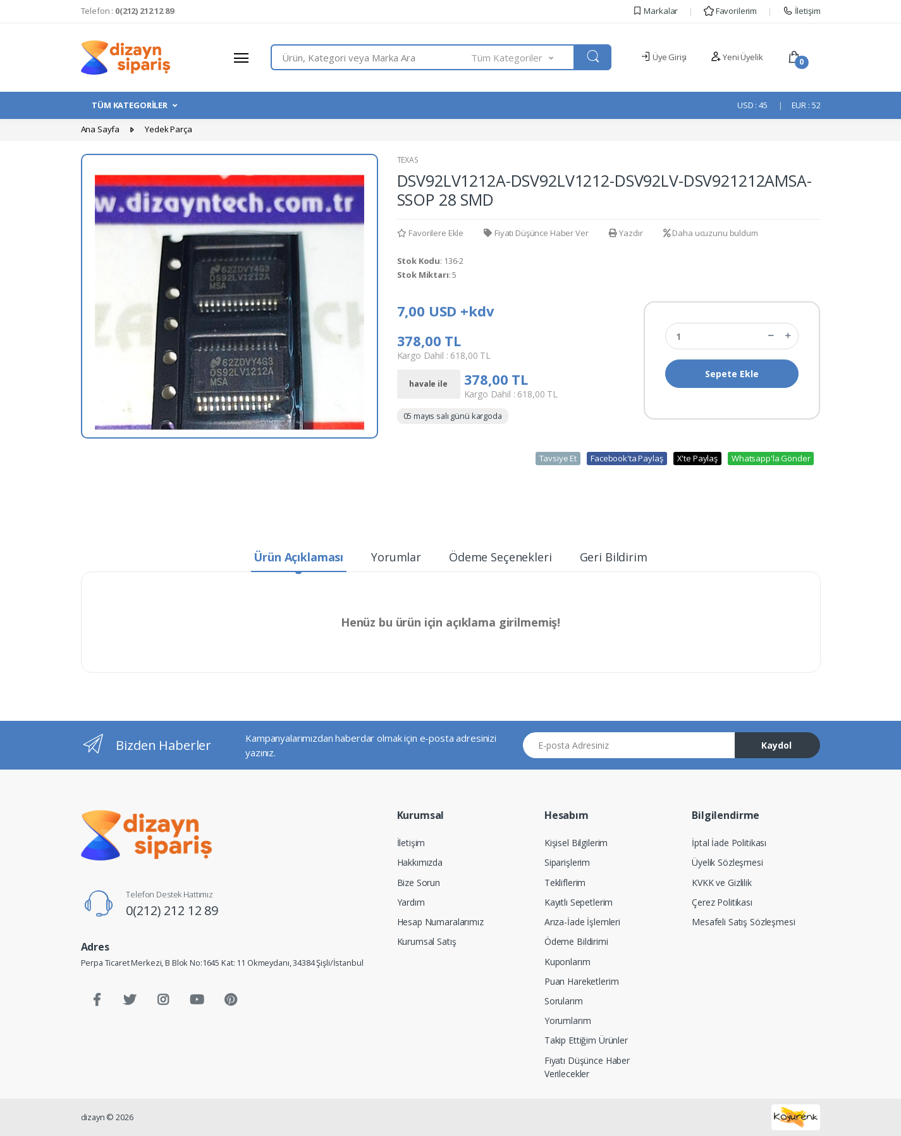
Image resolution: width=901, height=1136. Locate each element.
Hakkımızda (420, 862)
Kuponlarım (567, 962)
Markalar (655, 10)
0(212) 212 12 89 (172, 910)
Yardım (411, 902)
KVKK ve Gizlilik (722, 883)
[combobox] (371, 57)
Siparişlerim (567, 862)
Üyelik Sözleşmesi (727, 862)
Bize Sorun (419, 883)
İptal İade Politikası (729, 843)
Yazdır (626, 233)
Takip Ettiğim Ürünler (586, 1040)
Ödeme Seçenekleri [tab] (500, 557)
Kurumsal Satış (427, 941)
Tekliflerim (564, 883)
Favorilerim (730, 10)
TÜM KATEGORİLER (130, 105)
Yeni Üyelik (737, 57)
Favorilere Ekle (430, 233)
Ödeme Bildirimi (576, 941)
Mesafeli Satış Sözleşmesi (743, 922)
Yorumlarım (567, 1020)
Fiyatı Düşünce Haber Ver (536, 233)
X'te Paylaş (697, 458)
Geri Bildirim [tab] (613, 557)
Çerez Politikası (722, 902)
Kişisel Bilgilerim (576, 843)
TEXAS (408, 159)
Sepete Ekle (732, 374)
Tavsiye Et (558, 458)
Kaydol (776, 745)
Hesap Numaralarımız (440, 922)
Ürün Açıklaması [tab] (298, 557)
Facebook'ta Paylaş (627, 458)
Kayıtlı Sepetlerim (578, 902)
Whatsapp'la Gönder (771, 458)
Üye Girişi (664, 57)
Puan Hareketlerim (581, 981)
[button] (523, 57)
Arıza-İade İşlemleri (582, 922)
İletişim (802, 10)
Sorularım (563, 1001)
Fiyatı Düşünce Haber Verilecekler (587, 1067)
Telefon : (127, 10)
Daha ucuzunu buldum (710, 233)
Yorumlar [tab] (396, 557)
